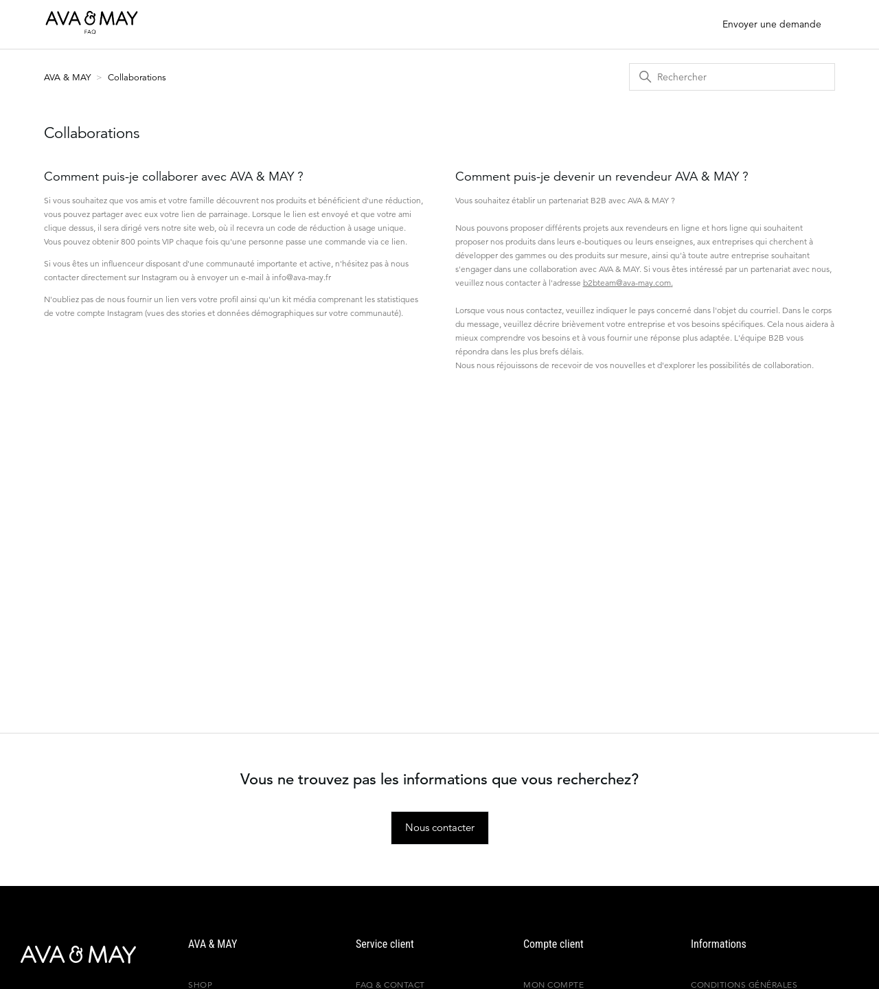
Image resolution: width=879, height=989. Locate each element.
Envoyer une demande (771, 24)
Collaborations (137, 77)
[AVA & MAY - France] (65, 955)
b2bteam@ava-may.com (627, 282)
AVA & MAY (68, 77)
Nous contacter (440, 827)
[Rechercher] (732, 77)
